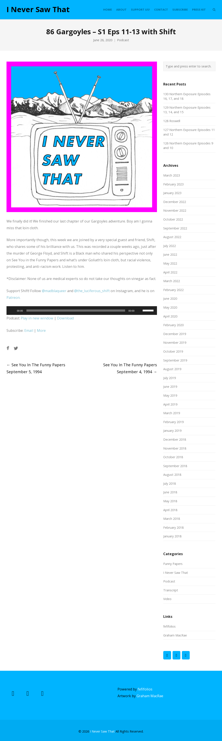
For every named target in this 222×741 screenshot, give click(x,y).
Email (28, 330)
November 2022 (174, 210)
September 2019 (175, 360)
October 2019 (173, 351)
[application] (82, 310)
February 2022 (173, 290)
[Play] (12, 310)
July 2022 (169, 246)
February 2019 (173, 422)
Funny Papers (173, 564)
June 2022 (170, 254)
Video (167, 599)
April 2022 (170, 272)
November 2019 (174, 342)
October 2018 (173, 457)
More (41, 330)
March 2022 (171, 281)
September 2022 (175, 228)
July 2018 (169, 483)
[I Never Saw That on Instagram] (186, 655)
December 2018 (174, 439)
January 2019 (172, 431)
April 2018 (170, 510)
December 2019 (174, 334)
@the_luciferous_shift (92, 290)
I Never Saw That (38, 9)
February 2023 (173, 184)
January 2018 (172, 536)
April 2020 (170, 316)
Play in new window (37, 318)
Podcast (123, 40)
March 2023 (171, 175)
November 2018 (174, 448)
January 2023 (172, 193)
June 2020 (170, 298)
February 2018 (173, 527)
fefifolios (169, 626)
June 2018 (170, 492)
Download (65, 318)
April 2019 (170, 404)
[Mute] (139, 310)
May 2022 (170, 263)
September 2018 (175, 466)
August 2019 (172, 369)
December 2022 (174, 202)
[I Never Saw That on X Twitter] (176, 655)
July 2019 (169, 378)
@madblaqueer (54, 290)
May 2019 (170, 395)
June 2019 (170, 386)
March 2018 (171, 519)
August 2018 (172, 475)
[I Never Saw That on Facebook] (167, 655)
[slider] (75, 310)
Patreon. (13, 297)
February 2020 (173, 325)
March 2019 (171, 413)
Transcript (170, 590)
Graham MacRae (175, 635)
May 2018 (170, 501)
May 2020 (170, 307)
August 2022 (172, 237)
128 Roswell (171, 121)
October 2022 (173, 219)
